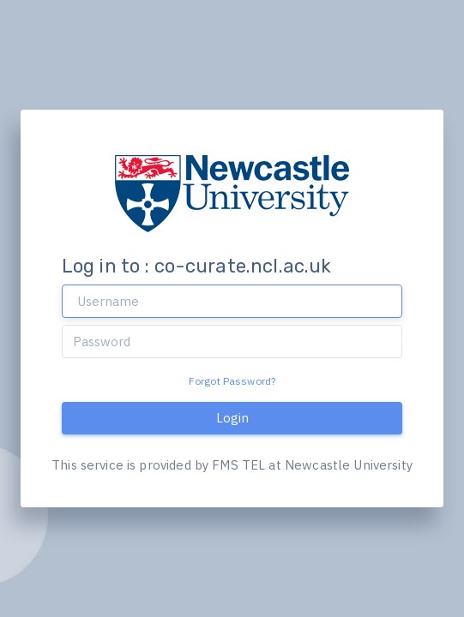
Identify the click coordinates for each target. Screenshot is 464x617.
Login (232, 418)
